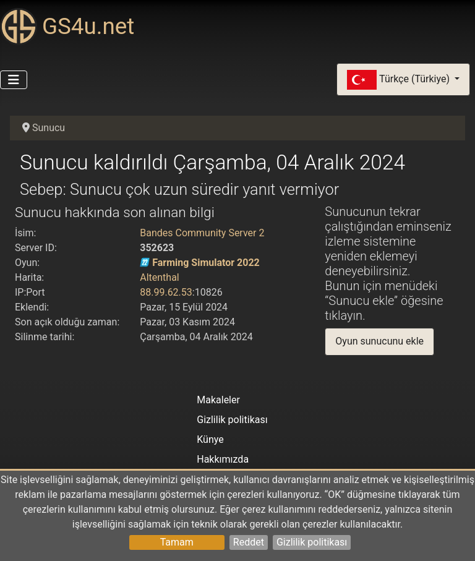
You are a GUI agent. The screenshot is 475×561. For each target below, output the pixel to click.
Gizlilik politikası (311, 542)
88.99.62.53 (166, 292)
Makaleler (218, 400)
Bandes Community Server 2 (202, 233)
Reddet (248, 542)
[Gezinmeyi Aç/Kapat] (13, 80)
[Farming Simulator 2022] (145, 262)
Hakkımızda (223, 459)
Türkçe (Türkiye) (399, 80)
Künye (210, 439)
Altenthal (159, 277)
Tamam (177, 542)
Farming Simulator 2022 (206, 262)
